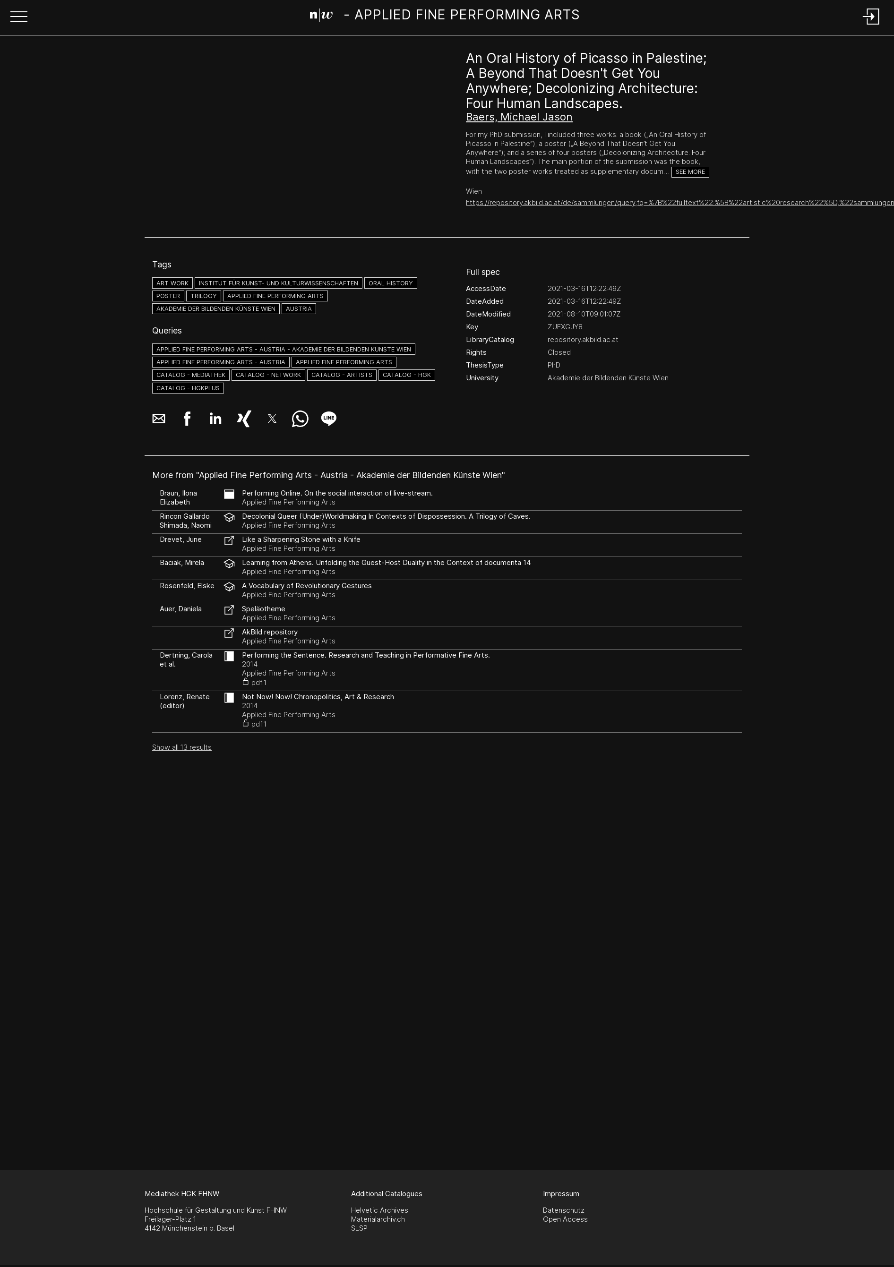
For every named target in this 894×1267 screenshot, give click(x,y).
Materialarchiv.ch (378, 1219)
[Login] (871, 25)
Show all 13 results (182, 747)
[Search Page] (445, 16)
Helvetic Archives (379, 1210)
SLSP (359, 1228)
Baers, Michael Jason (519, 117)
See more (690, 171)
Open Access (565, 1219)
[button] (19, 17)
